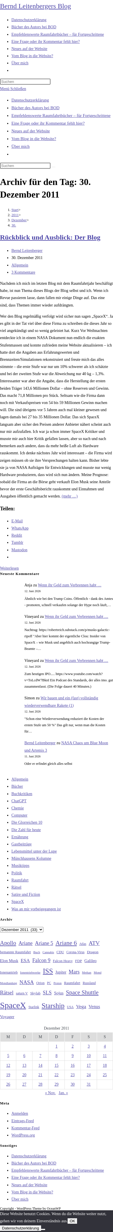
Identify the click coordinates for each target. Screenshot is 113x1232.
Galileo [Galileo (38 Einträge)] (90, 960)
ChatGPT (19, 801)
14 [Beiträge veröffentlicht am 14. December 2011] (41, 1065)
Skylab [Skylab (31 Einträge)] (35, 993)
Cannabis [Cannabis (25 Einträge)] (48, 952)
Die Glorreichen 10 (26, 822)
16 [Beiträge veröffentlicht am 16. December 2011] (72, 1065)
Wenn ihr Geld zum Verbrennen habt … (70, 585)
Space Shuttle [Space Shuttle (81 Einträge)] (82, 992)
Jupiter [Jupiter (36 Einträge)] (60, 972)
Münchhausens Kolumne (31, 858)
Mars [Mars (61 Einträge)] (74, 972)
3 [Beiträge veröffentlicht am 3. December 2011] (89, 1046)
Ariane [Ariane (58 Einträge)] (26, 943)
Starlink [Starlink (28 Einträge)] (34, 1007)
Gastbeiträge (21, 844)
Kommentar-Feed (25, 1128)
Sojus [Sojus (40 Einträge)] (58, 993)
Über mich (20, 146)
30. (13, 225)
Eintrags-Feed (22, 1121)
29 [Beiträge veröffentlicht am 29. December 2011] (56, 1084)
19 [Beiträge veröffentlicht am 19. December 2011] (8, 1075)
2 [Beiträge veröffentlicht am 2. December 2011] (73, 1046)
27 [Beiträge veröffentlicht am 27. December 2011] (24, 1084)
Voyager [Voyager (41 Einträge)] (7, 1016)
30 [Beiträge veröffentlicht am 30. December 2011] (72, 1084)
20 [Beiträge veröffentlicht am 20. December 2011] (24, 1075)
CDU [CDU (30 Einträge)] (60, 952)
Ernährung (19, 837)
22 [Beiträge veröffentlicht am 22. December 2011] (56, 1075)
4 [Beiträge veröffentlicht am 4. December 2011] (105, 1046)
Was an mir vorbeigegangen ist (36, 909)
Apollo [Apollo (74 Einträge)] (8, 943)
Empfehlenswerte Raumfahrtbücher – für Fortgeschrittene (60, 115)
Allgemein (19, 265)
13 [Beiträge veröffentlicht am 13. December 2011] (24, 1065)
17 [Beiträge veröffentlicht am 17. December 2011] (89, 1065)
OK (72, 1221)
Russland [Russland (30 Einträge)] (89, 983)
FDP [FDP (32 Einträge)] (78, 961)
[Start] (15, 210)
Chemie (17, 808)
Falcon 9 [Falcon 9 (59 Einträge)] (41, 960)
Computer (19, 815)
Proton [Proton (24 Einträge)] (57, 983)
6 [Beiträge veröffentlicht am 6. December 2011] (24, 1056)
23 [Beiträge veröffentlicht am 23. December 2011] (72, 1075)
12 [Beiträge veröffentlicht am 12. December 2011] (8, 1065)
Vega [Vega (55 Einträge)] (81, 1006)
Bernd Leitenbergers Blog (35, 6)
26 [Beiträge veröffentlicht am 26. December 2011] (8, 1084)
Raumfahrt (20, 880)
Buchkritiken (21, 794)
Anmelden (19, 1113)
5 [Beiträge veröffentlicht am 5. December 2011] (8, 1056)
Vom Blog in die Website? (33, 138)
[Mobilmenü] (13, 89)
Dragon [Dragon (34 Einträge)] (92, 952)
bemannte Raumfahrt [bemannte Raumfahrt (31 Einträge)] (15, 952)
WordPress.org (23, 1135)
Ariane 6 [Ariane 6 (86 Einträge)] (66, 943)
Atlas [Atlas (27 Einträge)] (82, 944)
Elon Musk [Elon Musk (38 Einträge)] (9, 960)
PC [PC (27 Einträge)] (49, 983)
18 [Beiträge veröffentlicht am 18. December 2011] (105, 1065)
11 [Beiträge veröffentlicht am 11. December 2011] (105, 1056)
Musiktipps (20, 865)
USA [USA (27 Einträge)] (70, 1007)
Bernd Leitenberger (27, 250)
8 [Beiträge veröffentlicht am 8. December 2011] (56, 1056)
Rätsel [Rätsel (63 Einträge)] (6, 993)
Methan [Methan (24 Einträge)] (86, 972)
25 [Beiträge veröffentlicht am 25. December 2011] (105, 1075)
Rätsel (16, 887)
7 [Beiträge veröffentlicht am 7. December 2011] (40, 1056)
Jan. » (63, 1093)
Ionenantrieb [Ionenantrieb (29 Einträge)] (9, 972)
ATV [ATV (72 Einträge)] (94, 943)
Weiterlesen (9, 568)
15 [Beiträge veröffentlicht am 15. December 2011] (56, 1065)
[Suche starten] (54, 167)
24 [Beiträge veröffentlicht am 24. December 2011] (89, 1075)
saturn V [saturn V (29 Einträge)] (22, 993)
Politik (16, 873)
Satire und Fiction (25, 894)
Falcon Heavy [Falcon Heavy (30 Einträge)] (63, 961)
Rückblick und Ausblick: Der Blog (50, 237)
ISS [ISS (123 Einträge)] (48, 971)
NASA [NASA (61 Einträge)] (26, 982)
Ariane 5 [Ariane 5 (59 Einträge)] (44, 943)
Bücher (17, 786)
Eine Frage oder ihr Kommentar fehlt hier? (48, 123)
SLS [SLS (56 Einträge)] (47, 993)
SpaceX (17, 901)
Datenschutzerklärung (30, 100)
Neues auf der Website (30, 131)
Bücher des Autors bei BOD (35, 108)
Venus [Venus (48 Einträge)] (94, 1006)
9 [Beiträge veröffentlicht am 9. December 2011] (73, 1056)
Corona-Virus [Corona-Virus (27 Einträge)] (75, 952)
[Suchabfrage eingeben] (25, 82)
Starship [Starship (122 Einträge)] (53, 1006)
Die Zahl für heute (26, 830)
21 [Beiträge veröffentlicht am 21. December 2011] (41, 1075)
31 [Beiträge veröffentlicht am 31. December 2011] (89, 1084)
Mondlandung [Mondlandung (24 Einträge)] (8, 983)
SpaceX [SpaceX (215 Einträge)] (13, 1005)
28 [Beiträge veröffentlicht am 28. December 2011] (41, 1084)
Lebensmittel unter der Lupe (34, 851)
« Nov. (50, 1093)
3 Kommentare (23, 272)
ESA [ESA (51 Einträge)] (25, 960)
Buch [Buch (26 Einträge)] (36, 952)
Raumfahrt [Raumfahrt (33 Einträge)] (72, 983)
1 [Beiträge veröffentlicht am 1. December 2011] (56, 1046)
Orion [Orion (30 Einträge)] (40, 983)
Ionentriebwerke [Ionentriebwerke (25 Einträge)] (30, 972)
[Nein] (43, 1229)
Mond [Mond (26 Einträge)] (97, 972)
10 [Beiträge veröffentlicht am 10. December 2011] (89, 1056)
